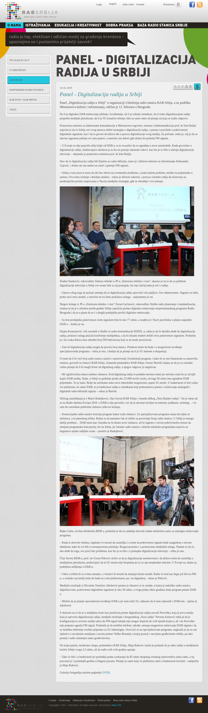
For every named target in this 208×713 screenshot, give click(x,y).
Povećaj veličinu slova (182, 86)
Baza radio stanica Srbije (125, 700)
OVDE (106, 672)
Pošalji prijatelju (186, 86)
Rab (31, 10)
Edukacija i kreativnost (84, 700)
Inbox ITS (116, 705)
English (112, 3)
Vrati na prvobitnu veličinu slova (179, 86)
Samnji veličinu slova (175, 86)
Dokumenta (168, 4)
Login (99, 4)
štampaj (190, 86)
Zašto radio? (129, 4)
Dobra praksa (104, 700)
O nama (52, 700)
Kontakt (140, 4)
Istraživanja (64, 700)
